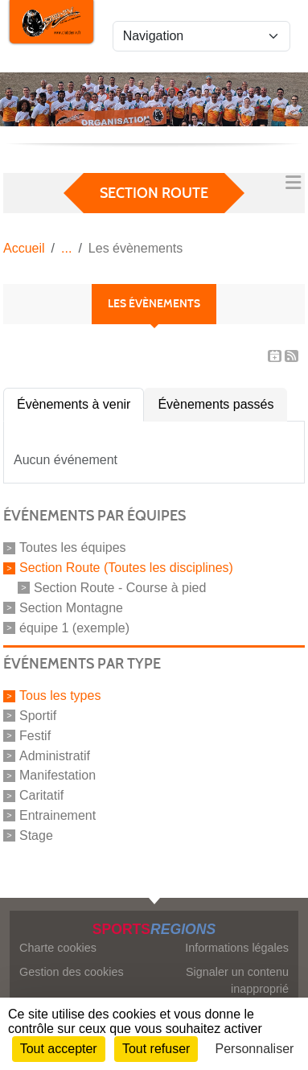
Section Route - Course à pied (120, 588)
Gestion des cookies (71, 971)
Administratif (54, 755)
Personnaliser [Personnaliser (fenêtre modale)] (255, 1049)
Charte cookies (58, 947)
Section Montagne (71, 608)
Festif (35, 736)
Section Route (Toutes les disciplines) (126, 567)
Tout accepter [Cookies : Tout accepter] (58, 1049)
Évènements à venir (73, 404)
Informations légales (237, 947)
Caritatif (41, 795)
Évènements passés (215, 404)
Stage (36, 835)
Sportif (37, 715)
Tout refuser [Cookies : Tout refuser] (156, 1049)
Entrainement (57, 815)
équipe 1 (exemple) (74, 627)
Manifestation (57, 775)
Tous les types (60, 695)
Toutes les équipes (72, 547)
